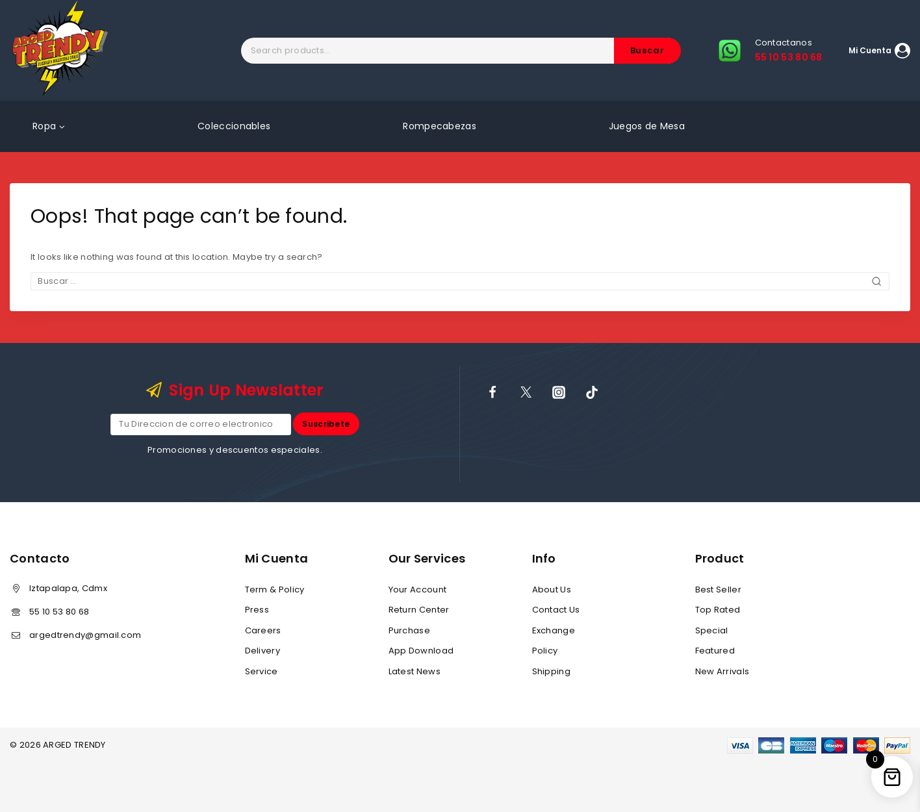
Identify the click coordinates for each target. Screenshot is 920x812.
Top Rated (718, 610)
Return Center (419, 610)
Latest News (415, 671)
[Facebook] (492, 392)
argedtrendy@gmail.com (85, 635)
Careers (263, 630)
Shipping (551, 671)
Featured (715, 650)
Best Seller (718, 589)
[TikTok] (592, 392)
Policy (545, 650)
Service (261, 671)
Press (257, 610)
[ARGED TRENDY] (60, 50)
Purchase (409, 630)
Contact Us (556, 610)
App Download (421, 650)
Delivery (262, 650)
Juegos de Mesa (647, 126)
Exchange (553, 630)
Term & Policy (275, 589)
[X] (526, 392)
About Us (551, 589)
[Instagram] (559, 392)
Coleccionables (234, 126)
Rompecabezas (439, 126)
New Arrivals (722, 671)
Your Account (418, 589)
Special (711, 630)
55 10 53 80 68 (59, 611)
